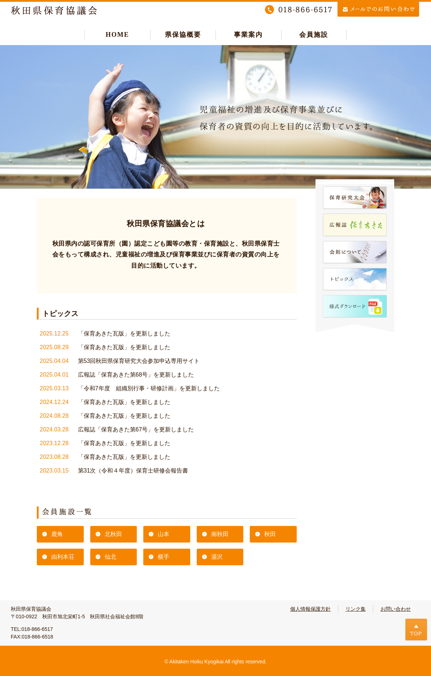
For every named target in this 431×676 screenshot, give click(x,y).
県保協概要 (183, 34)
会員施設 (313, 34)
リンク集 (355, 609)
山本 (163, 534)
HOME (117, 34)
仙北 (110, 557)
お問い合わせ (395, 609)
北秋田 (113, 534)
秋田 (270, 534)
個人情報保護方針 (310, 609)
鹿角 (57, 534)
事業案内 (248, 34)
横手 (163, 557)
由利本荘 (62, 557)
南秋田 (219, 534)
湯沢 (217, 557)
